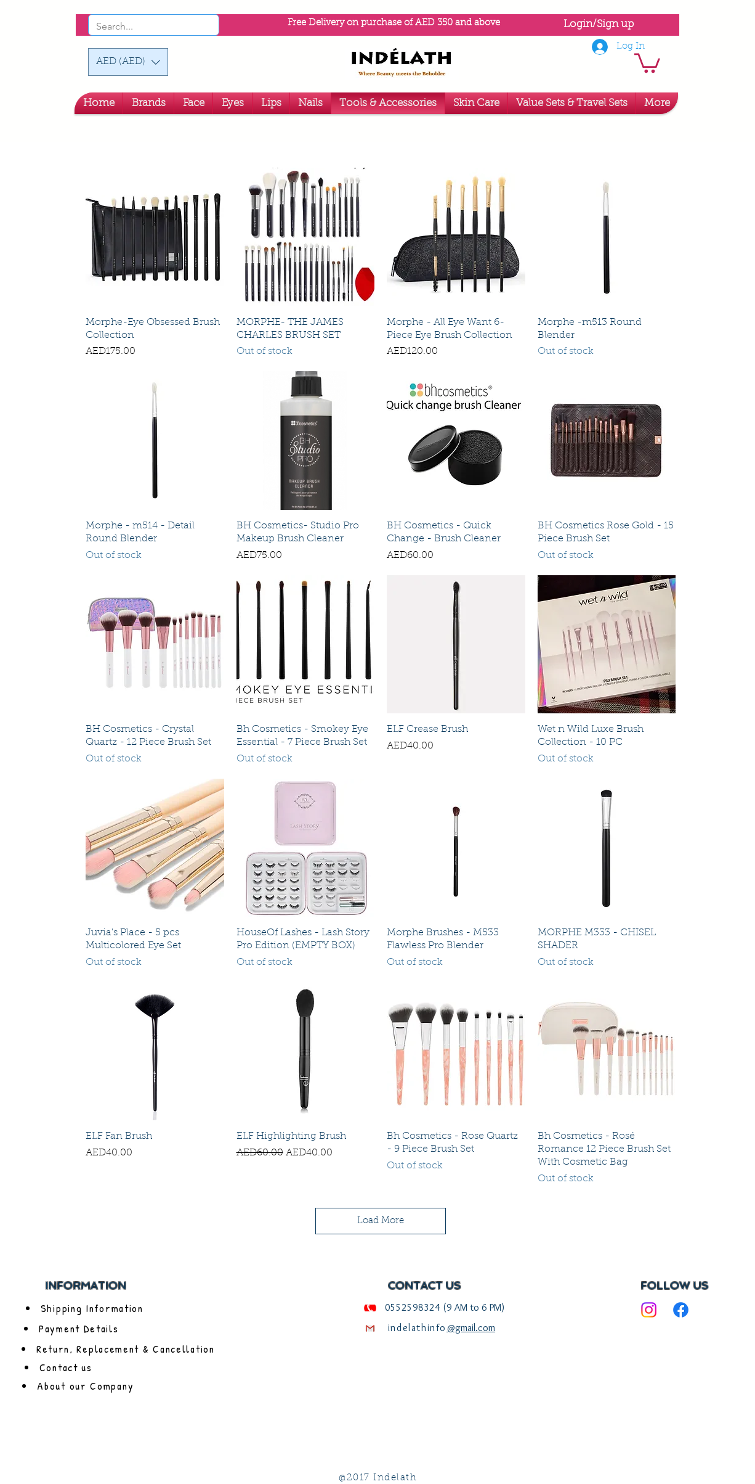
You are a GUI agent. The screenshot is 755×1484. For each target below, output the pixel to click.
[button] (128, 62)
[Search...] (137, 26)
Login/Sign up (598, 24)
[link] (647, 62)
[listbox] (128, 62)
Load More (380, 1221)
